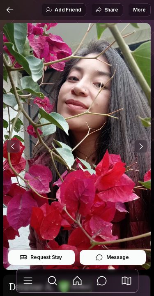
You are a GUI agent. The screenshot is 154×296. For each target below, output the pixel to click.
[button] (126, 280)
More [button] (139, 10)
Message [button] (112, 257)
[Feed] (77, 280)
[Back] (9, 9)
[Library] (28, 280)
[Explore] (52, 280)
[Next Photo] (140, 146)
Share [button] (106, 10)
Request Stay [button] (41, 257)
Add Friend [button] (63, 10)
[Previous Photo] (13, 146)
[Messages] (102, 280)
